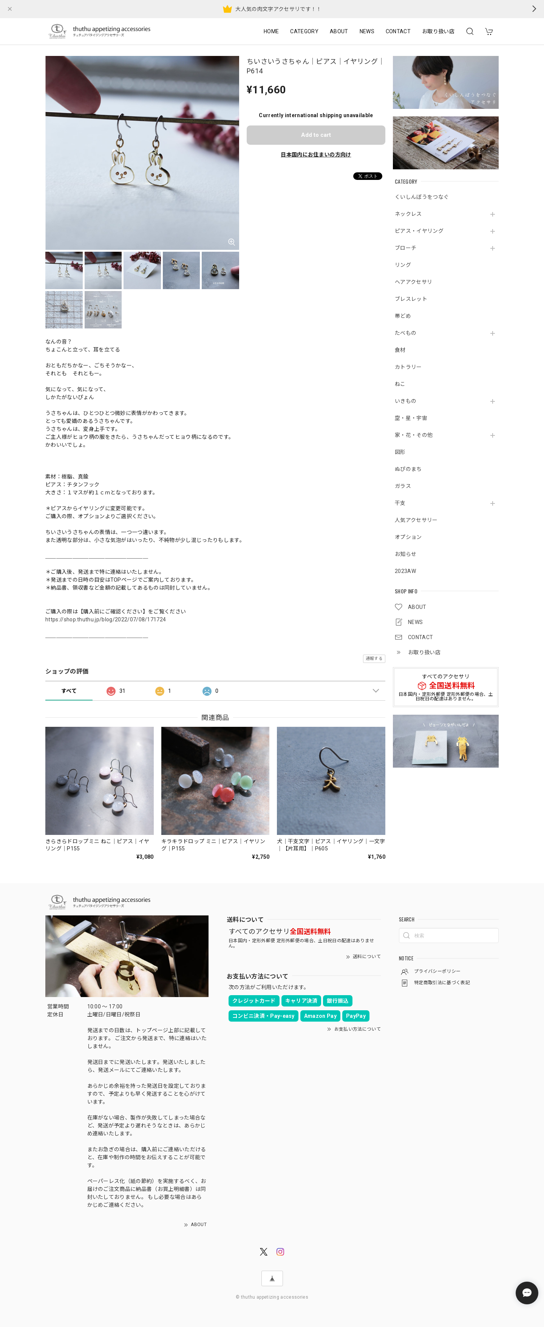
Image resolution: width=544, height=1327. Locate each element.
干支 (400, 503)
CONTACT (398, 31)
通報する (374, 658)
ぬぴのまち (408, 469)
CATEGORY (304, 31)
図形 (400, 452)
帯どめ (403, 316)
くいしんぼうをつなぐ (422, 197)
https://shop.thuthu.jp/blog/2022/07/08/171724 (105, 619)
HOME (271, 31)
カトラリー (408, 367)
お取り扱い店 (438, 31)
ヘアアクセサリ (413, 282)
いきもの (405, 401)
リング (403, 265)
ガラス (403, 486)
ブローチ (405, 248)
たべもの (405, 333)
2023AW (405, 571)
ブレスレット (411, 299)
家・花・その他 (414, 435)
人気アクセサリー (416, 520)
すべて (69, 691)
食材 (400, 350)
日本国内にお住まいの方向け (316, 155)
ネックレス (408, 214)
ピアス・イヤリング (419, 231)
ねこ (400, 384)
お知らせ (405, 554)
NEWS (367, 31)
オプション (408, 537)
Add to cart (316, 135)
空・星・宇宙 (411, 418)
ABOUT (339, 31)
